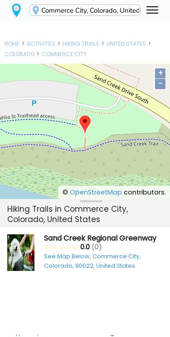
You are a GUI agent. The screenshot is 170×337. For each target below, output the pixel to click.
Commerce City (64, 54)
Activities (41, 43)
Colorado (19, 54)
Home (12, 43)
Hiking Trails (81, 43)
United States (126, 43)
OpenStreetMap (96, 192)
